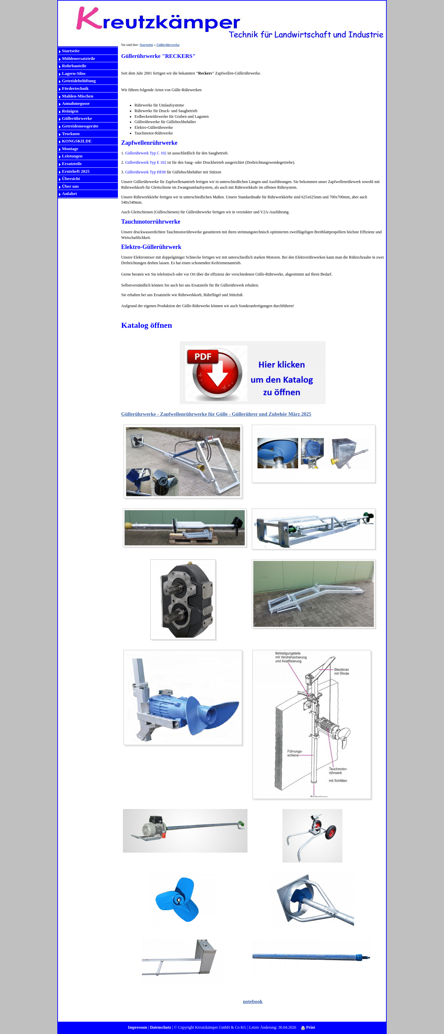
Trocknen (71, 133)
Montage (70, 148)
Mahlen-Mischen (77, 96)
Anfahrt (69, 193)
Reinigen (70, 110)
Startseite (71, 50)
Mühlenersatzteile (78, 58)
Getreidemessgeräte (80, 125)
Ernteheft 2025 (76, 171)
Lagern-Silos (74, 73)
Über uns (70, 186)
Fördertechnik (75, 88)
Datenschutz (160, 1027)
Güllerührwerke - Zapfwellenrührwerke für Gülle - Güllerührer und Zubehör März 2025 (216, 414)
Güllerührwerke (77, 118)
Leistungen (72, 155)
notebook (252, 1001)
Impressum (137, 1027)
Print (308, 1027)
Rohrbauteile (74, 65)
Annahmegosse (76, 103)
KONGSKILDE (77, 140)
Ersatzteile (72, 163)
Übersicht (71, 178)
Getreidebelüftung (79, 80)
